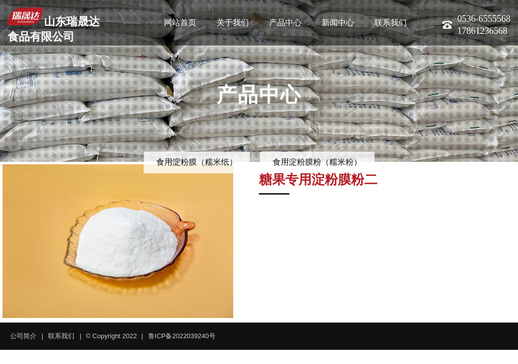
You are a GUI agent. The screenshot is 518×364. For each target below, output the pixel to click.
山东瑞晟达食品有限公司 (54, 25)
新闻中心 (338, 22)
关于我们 (233, 22)
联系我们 (390, 22)
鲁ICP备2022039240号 (181, 336)
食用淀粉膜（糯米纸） (196, 162)
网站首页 (180, 22)
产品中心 (285, 22)
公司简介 (23, 336)
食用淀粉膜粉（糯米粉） (317, 162)
